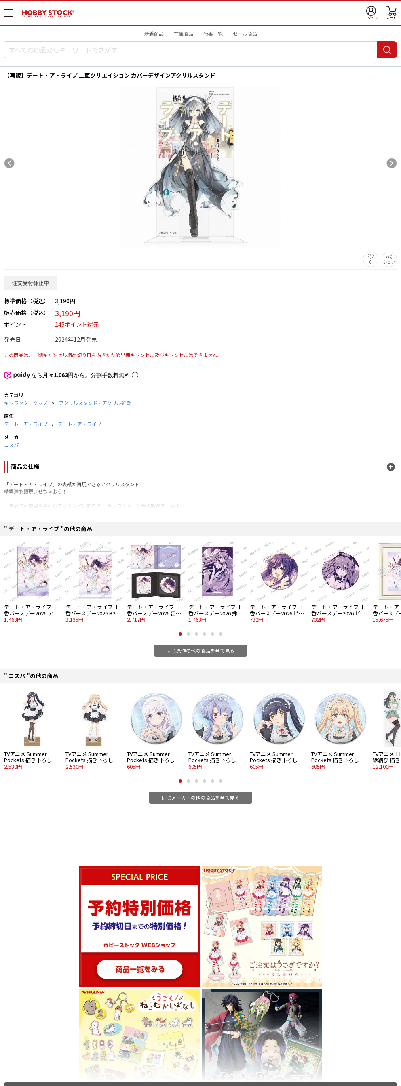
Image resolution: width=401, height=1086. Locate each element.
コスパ (11, 444)
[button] (180, 634)
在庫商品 (183, 33)
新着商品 (154, 33)
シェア (389, 262)
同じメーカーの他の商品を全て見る (200, 797)
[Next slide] (391, 163)
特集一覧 (213, 33)
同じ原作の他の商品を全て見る (200, 650)
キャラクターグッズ (26, 402)
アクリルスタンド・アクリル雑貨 (95, 402)
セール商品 (245, 33)
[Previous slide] (9, 163)
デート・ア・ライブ (26, 423)
